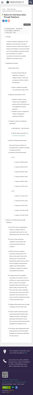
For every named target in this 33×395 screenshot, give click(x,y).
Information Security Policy (8, 382)
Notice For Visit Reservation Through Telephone (15, 16)
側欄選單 (2, 2)
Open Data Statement (14, 379)
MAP (26, 353)
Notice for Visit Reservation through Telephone (12, 11)
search (30, 2)
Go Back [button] (28, 24)
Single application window (20, 382)
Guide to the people (11, 9)
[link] (3, 21)
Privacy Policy (5, 379)
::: (1, 1)
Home (3, 9)
